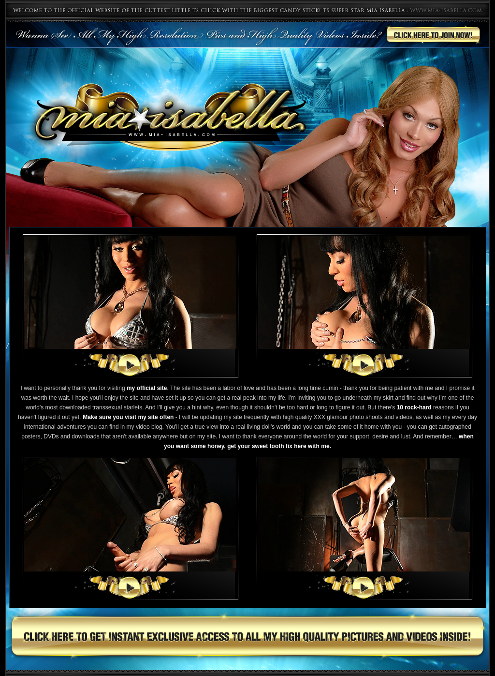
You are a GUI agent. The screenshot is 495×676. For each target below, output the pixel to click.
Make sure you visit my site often (128, 417)
